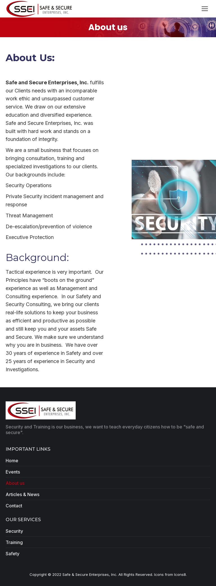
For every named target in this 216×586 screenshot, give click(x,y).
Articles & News (22, 494)
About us (15, 483)
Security (14, 531)
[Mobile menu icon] (204, 8)
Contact (14, 505)
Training (14, 542)
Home (12, 460)
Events (13, 472)
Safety (12, 553)
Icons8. (180, 574)
